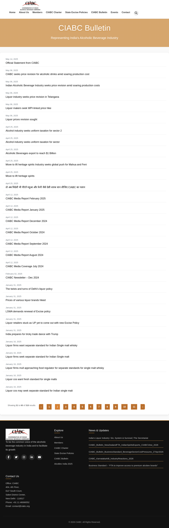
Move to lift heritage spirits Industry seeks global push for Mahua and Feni (46, 164)
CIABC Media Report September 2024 (27, 243)
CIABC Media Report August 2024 (24, 255)
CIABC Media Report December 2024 (26, 221)
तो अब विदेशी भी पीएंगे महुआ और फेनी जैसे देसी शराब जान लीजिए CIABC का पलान (45, 187)
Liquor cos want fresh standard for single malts (31, 379)
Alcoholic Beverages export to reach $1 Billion (31, 153)
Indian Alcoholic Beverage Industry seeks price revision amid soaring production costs (53, 85)
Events (114, 12)
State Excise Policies (76, 12)
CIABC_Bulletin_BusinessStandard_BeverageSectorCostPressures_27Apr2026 (126, 452)
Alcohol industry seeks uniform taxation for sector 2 (34, 130)
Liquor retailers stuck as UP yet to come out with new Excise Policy (42, 322)
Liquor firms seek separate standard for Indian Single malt (37, 356)
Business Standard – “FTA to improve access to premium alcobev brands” (123, 465)
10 (124, 407)
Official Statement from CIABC (22, 62)
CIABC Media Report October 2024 (25, 232)
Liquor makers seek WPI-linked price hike (28, 108)
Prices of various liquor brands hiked (26, 300)
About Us (24, 12)
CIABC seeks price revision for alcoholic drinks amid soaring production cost (47, 74)
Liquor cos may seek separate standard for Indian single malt (39, 390)
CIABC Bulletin (99, 12)
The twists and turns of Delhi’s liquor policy (29, 288)
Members (37, 12)
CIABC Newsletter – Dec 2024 (22, 277)
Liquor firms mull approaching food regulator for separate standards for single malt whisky (55, 368)
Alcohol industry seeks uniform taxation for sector (33, 142)
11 (134, 407)
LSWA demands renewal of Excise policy (28, 311)
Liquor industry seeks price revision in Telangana (32, 96)
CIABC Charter (54, 12)
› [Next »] (142, 407)
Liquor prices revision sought (21, 119)
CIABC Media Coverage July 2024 (24, 266)
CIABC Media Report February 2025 (26, 198)
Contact (126, 12)
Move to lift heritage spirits (20, 176)
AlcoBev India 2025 (63, 464)
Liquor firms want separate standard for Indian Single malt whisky (41, 345)
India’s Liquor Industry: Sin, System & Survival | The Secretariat (118, 438)
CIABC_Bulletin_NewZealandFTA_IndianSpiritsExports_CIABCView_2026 (123, 445)
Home (12, 12)
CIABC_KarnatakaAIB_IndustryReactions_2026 (111, 458)
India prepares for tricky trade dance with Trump (32, 334)
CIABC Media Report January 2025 (25, 209)
